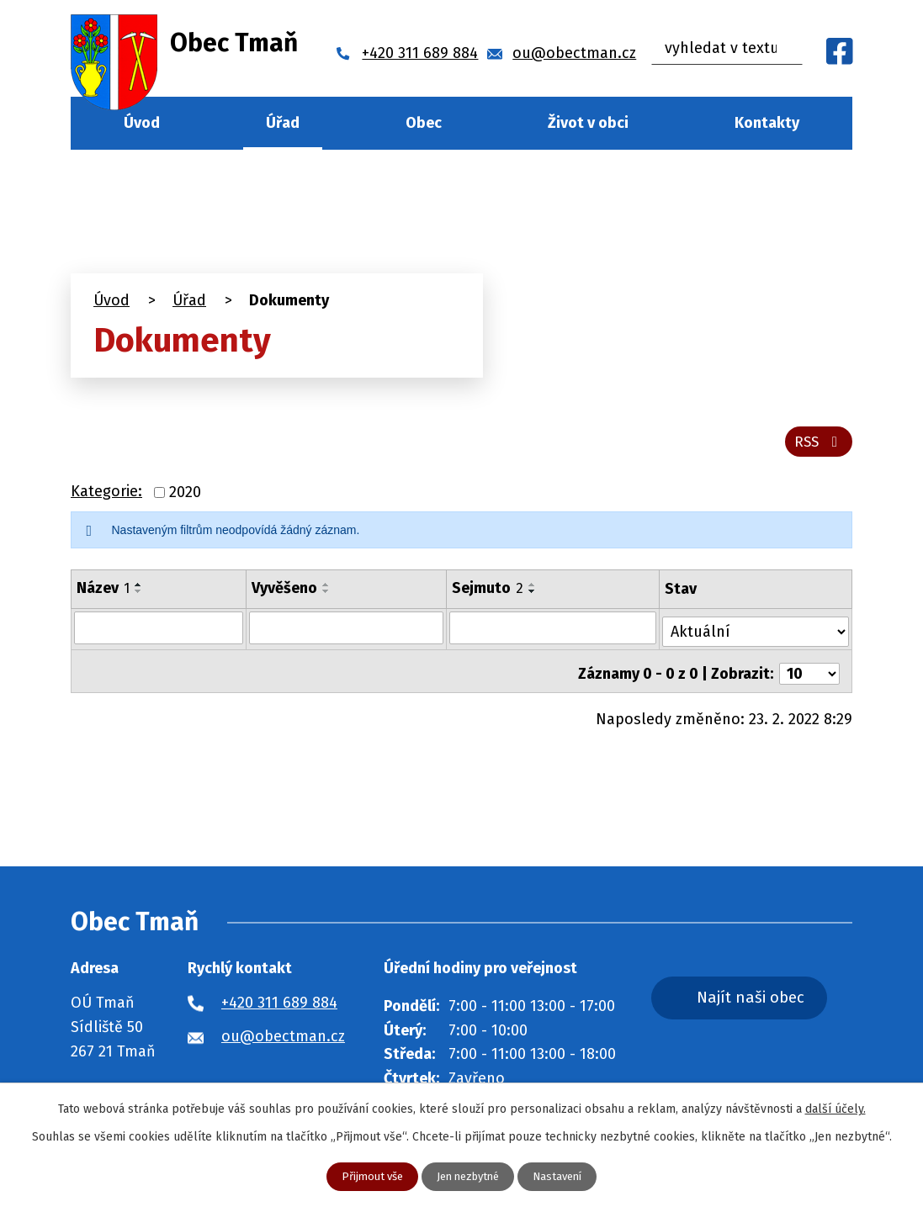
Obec (424, 123)
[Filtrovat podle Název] (158, 632)
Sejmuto (488, 593)
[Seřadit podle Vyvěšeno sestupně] (326, 596)
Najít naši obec (771, 998)
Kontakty (767, 123)
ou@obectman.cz (283, 1036)
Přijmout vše (366, 1176)
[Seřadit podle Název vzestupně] (139, 589)
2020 (185, 497)
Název (103, 593)
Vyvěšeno (284, 593)
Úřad (283, 123)
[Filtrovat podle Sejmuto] (554, 632)
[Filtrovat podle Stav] (756, 631)
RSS (817, 446)
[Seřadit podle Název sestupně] (139, 596)
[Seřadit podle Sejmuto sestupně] (533, 596)
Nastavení (564, 1176)
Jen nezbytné (468, 1176)
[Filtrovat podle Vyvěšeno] (346, 632)
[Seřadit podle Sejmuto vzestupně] (533, 589)
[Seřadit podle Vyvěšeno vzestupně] (326, 589)
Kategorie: (106, 497)
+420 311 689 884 (279, 1002)
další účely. (835, 1108)
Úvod (142, 123)
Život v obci (588, 123)
